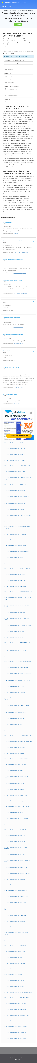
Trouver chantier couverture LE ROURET (16, 656)
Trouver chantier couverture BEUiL (14, 1021)
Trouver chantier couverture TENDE (15, 783)
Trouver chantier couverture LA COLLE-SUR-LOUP (18, 569)
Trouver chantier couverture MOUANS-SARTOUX (18, 551)
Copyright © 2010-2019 (10, 1058)
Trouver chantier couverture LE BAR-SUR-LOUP (18, 730)
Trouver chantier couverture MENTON (15, 490)
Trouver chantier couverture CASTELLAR (16, 902)
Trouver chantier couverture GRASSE (15, 460)
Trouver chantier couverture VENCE (15, 509)
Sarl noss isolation (18, 327)
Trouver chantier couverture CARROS (15, 540)
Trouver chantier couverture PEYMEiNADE (16, 563)
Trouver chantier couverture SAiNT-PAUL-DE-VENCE (19, 680)
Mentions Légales (28, 1058)
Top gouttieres (17, 403)
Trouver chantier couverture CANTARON (16, 885)
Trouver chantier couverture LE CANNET (16, 471)
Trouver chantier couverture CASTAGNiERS (17, 818)
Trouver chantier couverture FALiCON (15, 789)
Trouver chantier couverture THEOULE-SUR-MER (18, 806)
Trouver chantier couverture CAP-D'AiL (16, 612)
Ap (14, 310)
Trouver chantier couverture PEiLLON (15, 835)
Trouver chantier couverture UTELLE (15, 974)
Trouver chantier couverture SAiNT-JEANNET (17, 667)
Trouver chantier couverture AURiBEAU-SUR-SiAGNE (19, 736)
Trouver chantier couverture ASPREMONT (16, 764)
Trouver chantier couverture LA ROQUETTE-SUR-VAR (17, 908)
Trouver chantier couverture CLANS (15, 986)
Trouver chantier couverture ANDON (15, 980)
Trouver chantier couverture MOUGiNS (16, 503)
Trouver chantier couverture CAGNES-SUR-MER (18, 466)
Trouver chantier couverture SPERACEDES (16, 890)
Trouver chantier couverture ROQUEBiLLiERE (17, 801)
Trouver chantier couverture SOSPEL (15, 686)
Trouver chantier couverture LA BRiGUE (16, 1009)
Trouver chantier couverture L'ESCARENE (16, 747)
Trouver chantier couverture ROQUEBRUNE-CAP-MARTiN (17, 527)
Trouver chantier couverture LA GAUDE (16, 580)
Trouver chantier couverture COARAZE (15, 963)
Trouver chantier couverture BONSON (15, 951)
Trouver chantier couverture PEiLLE (15, 753)
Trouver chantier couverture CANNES (15, 454)
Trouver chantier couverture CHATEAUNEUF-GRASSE (16, 698)
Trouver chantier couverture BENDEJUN (16, 921)
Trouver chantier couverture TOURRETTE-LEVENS (18, 625)
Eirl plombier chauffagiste (20, 293)
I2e (14, 360)
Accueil (6, 10)
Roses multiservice (18, 343)
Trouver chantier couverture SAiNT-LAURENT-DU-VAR (17, 478)
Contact (19, 1059)
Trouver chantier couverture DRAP (14, 637)
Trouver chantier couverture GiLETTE (15, 824)
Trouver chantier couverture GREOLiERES (16, 1026)
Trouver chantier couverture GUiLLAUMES (16, 969)
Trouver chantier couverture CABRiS (15, 812)
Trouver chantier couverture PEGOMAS (16, 586)
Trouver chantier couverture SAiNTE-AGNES (17, 896)
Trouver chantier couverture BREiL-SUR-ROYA (17, 759)
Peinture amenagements (20, 273)
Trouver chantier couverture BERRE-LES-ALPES (18, 873)
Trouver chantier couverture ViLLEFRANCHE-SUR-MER (17, 598)
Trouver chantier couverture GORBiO (15, 841)
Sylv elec (16, 233)
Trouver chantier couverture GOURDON (16, 1038)
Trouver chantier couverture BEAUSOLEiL (16, 521)
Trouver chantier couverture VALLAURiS (16, 485)
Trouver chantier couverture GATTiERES (16, 650)
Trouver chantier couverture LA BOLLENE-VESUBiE (18, 992)
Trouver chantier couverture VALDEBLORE (16, 927)
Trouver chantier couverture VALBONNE (16, 534)
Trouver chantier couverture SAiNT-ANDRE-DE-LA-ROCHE (17, 619)
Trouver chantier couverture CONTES (15, 574)
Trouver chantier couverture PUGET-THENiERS (17, 795)
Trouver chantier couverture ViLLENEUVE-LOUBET (18, 515)
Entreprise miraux (18, 387)
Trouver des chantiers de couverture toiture (21, 10)
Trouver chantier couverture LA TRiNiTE (16, 545)
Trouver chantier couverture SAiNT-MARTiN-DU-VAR (19, 741)
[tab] (18, 223)
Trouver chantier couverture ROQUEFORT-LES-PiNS (19, 592)
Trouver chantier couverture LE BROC (15, 879)
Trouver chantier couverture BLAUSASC (16, 830)
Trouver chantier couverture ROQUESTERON (17, 1015)
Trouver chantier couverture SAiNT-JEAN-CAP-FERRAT (16, 777)
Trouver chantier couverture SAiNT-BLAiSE (16, 915)
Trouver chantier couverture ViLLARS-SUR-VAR (17, 998)
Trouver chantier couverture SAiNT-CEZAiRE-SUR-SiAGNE (17, 674)
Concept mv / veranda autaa (21, 252)
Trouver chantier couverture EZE (14, 724)
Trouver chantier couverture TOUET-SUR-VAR (17, 1003)
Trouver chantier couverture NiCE (14, 442)
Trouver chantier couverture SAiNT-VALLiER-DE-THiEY (17, 706)
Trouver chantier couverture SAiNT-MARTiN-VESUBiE (16, 848)
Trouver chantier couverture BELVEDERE (16, 946)
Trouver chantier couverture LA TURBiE (16, 712)
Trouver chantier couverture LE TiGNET (16, 718)
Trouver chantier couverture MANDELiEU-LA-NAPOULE (16, 497)
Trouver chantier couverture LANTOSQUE (16, 867)
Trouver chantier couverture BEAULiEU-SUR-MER (18, 661)
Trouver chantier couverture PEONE (15, 940)
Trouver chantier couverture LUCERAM (16, 854)
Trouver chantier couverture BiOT (14, 557)
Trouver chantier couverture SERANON (16, 1032)
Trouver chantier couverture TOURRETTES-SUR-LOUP (17, 643)
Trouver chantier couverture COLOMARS (16, 692)
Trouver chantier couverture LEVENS (15, 631)
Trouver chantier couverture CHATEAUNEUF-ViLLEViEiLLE (16, 933)
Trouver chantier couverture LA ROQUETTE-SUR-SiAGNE (17, 605)
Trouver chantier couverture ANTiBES (15, 448)
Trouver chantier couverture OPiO (14, 770)
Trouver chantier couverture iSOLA (14, 957)
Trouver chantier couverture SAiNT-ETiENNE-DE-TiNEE (17, 861)
